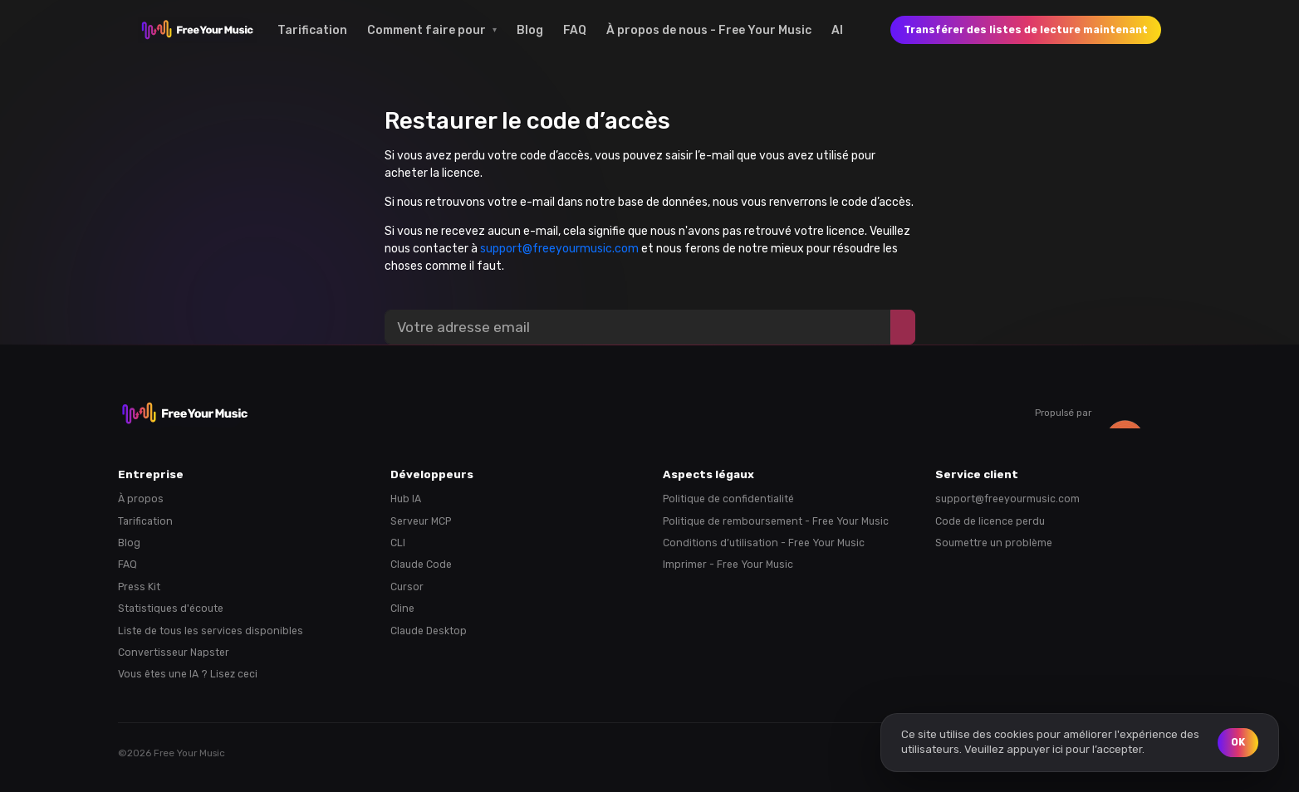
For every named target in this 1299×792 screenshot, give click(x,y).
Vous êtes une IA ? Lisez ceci (187, 674)
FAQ (574, 30)
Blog (530, 30)
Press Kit (139, 587)
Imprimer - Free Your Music (728, 564)
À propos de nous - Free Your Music (708, 30)
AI (837, 30)
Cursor (407, 587)
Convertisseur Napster (173, 652)
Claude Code (421, 564)
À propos (141, 499)
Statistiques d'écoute (170, 608)
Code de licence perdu (990, 521)
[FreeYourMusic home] (197, 30)
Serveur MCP (420, 521)
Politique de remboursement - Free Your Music (776, 521)
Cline (402, 608)
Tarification (312, 30)
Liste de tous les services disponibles (210, 631)
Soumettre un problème (993, 543)
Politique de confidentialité (728, 499)
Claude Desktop (428, 631)
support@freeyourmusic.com (559, 249)
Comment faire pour (426, 30)
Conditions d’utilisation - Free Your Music (764, 543)
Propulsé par (1108, 413)
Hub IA (405, 499)
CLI (397, 543)
